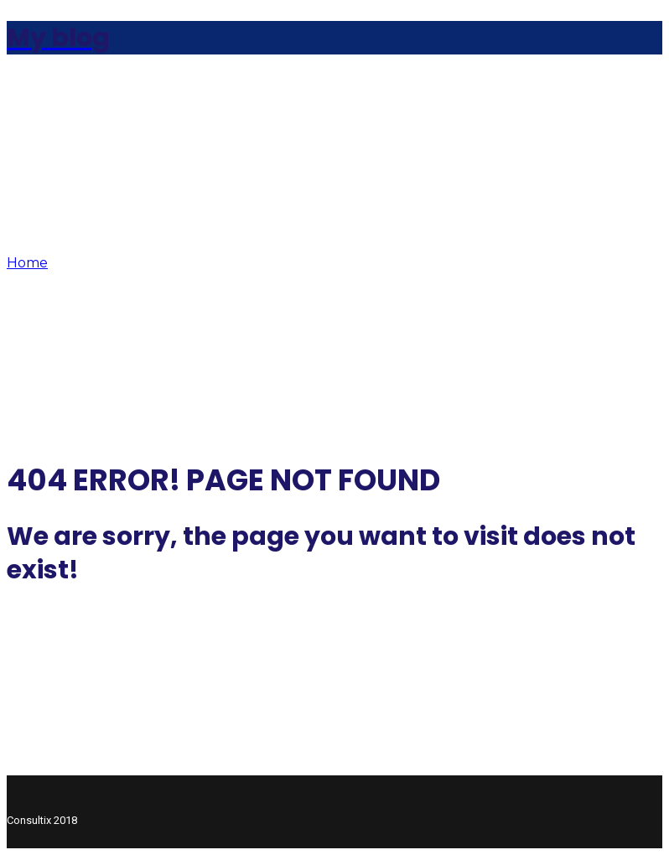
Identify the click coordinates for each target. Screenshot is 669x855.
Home (27, 263)
